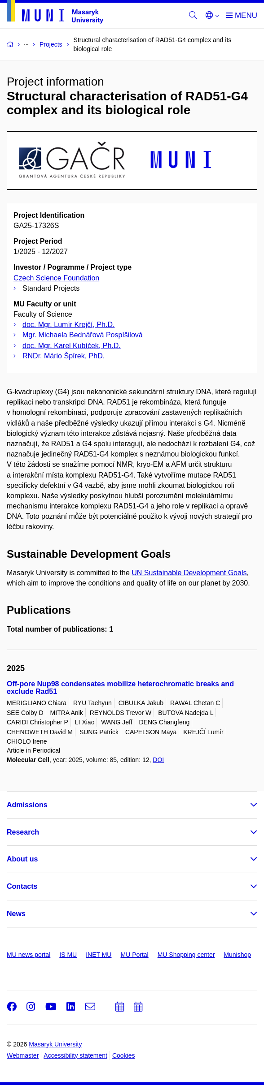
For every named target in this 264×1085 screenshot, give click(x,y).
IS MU (68, 954)
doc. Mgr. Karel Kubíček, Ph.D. (71, 345)
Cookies (123, 1055)
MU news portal (28, 954)
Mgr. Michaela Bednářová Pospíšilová (82, 335)
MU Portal (134, 954)
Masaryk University (55, 1044)
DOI (158, 759)
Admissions (27, 805)
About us (22, 859)
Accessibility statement (75, 1055)
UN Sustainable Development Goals (189, 573)
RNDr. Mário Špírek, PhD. (63, 356)
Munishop (237, 954)
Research (23, 832)
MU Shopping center (186, 954)
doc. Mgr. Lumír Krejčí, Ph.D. (68, 324)
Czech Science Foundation (56, 278)
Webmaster (23, 1055)
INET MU (98, 954)
